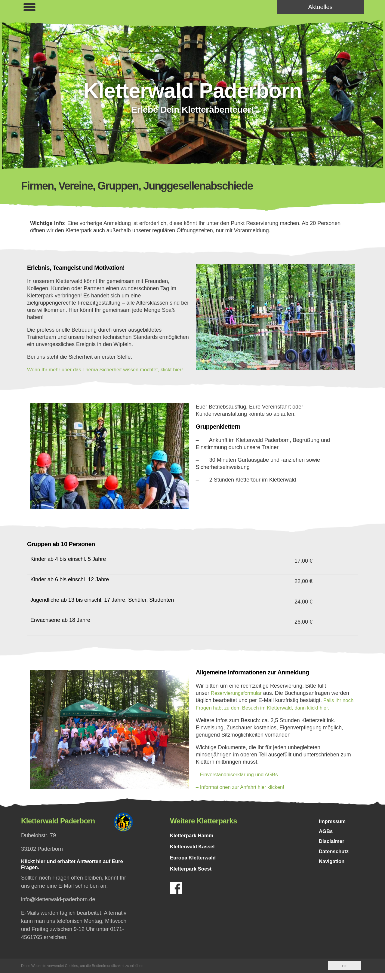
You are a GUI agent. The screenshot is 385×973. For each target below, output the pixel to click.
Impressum (333, 829)
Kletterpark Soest (192, 876)
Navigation (332, 872)
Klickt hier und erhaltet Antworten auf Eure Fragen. (76, 872)
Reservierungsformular (238, 700)
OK (344, 966)
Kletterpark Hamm (193, 842)
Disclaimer (332, 850)
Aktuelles (320, 7)
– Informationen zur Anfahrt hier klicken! (243, 794)
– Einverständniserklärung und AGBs (240, 781)
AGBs (326, 840)
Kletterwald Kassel (194, 853)
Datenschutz (335, 861)
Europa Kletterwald (194, 865)
